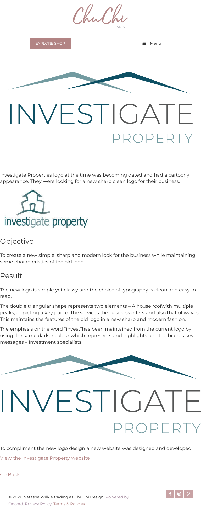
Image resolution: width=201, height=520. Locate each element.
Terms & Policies (69, 504)
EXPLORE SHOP (49, 40)
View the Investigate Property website (45, 458)
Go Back (10, 474)
